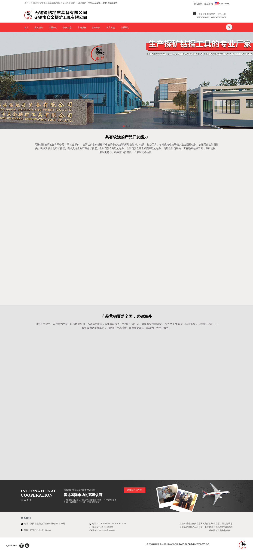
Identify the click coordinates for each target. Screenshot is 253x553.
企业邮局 (208, 4)
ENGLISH (222, 3)
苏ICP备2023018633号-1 (197, 544)
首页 (26, 27)
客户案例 (96, 27)
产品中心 (53, 27)
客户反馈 (110, 27)
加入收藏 (198, 4)
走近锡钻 (38, 27)
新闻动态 (67, 27)
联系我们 (125, 27)
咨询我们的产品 (134, 490)
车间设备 (82, 27)
